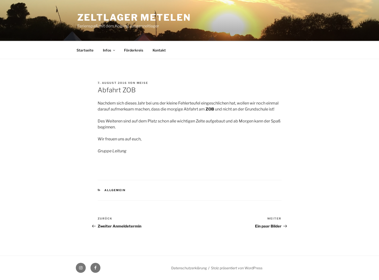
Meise (142, 83)
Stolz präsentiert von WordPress (236, 268)
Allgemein (115, 190)
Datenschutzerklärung (189, 268)
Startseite (85, 50)
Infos (109, 50)
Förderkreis (133, 50)
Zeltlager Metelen (134, 17)
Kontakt (159, 50)
